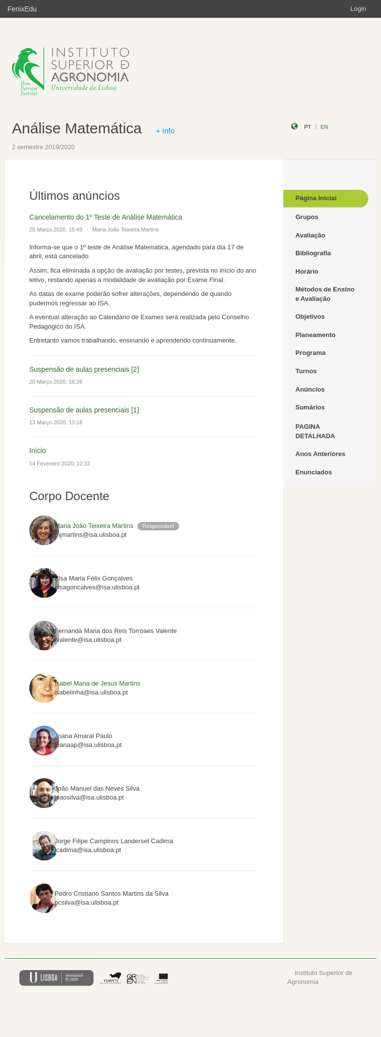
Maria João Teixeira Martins (94, 525)
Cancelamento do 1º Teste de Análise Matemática (105, 217)
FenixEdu (22, 9)
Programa (311, 352)
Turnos (306, 371)
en (324, 127)
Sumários (310, 407)
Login (358, 8)
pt (307, 127)
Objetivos (310, 316)
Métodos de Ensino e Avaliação (325, 294)
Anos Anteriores (321, 454)
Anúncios (310, 389)
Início (37, 451)
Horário (307, 271)
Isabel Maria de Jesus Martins (97, 683)
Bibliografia (313, 253)
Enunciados (314, 472)
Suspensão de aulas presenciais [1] (84, 410)
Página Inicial (316, 198)
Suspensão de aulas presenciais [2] (84, 369)
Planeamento (316, 335)
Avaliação (310, 235)
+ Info (165, 130)
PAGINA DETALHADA (315, 431)
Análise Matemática (77, 128)
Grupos (307, 217)
